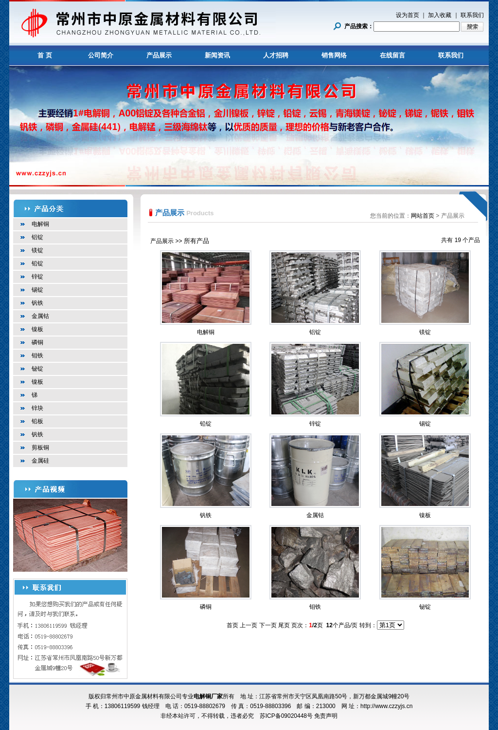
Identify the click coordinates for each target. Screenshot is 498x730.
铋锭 (37, 368)
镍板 (37, 329)
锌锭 (37, 276)
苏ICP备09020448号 (286, 715)
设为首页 (407, 15)
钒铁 (37, 302)
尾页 (284, 625)
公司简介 (100, 55)
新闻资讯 (217, 55)
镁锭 (37, 250)
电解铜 (40, 224)
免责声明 (326, 715)
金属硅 (40, 460)
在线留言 (392, 55)
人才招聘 (275, 55)
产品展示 (159, 55)
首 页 (44, 55)
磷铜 (37, 342)
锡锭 (37, 289)
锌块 (37, 408)
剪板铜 (40, 447)
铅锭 (37, 263)
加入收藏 (439, 15)
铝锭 (37, 237)
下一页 (268, 625)
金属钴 (40, 316)
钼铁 (37, 355)
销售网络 (334, 55)
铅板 (37, 421)
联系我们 (472, 15)
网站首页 (422, 215)
